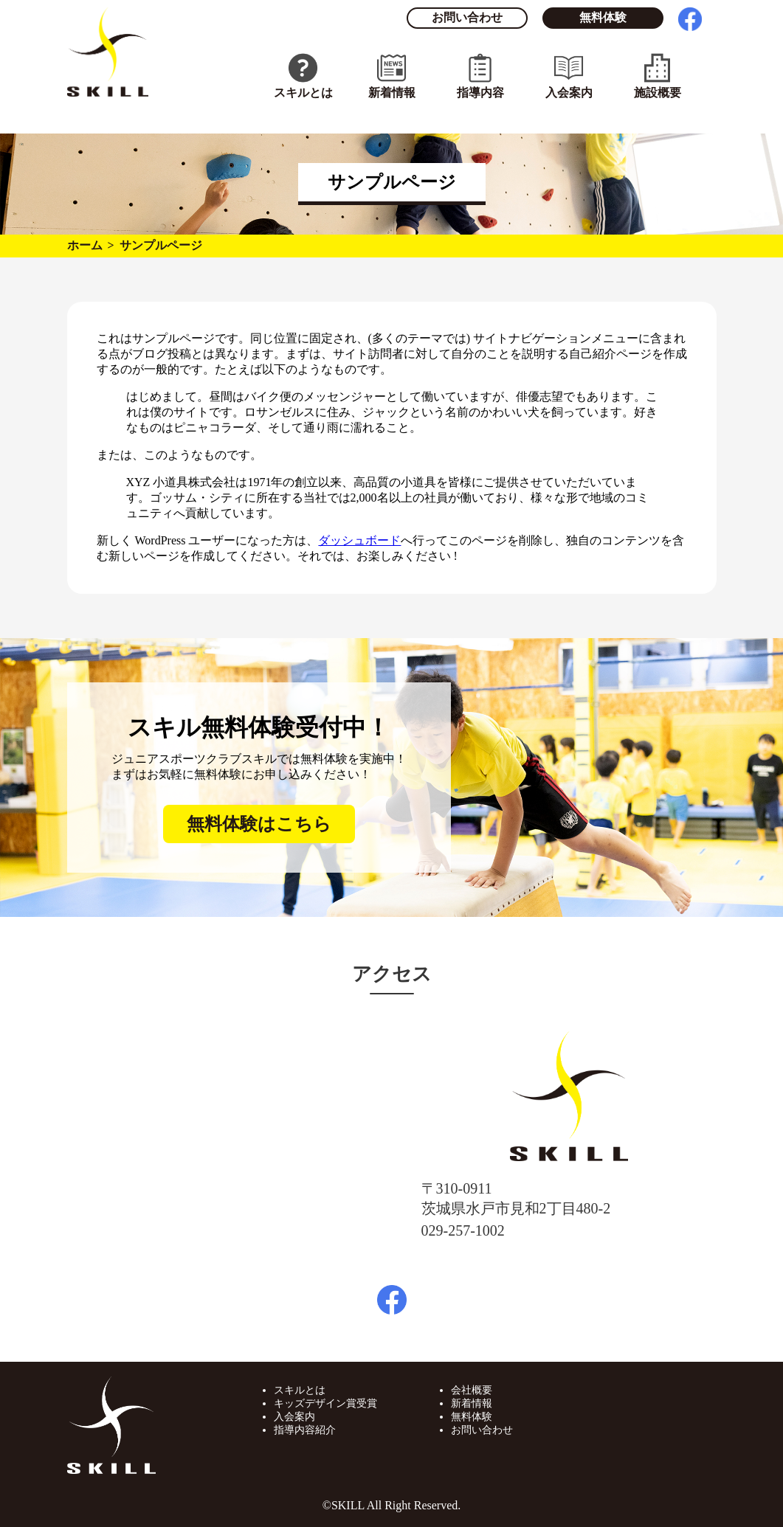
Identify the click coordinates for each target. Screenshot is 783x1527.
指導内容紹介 (305, 1430)
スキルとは (303, 92)
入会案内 (569, 92)
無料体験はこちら (259, 824)
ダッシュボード (359, 540)
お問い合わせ (467, 17)
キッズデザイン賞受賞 (325, 1403)
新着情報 (391, 92)
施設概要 (657, 92)
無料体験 (603, 17)
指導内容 (480, 92)
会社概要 (471, 1390)
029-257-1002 (463, 1230)
